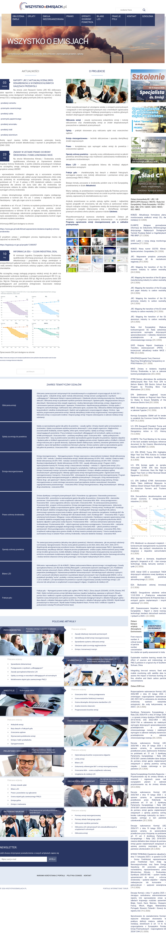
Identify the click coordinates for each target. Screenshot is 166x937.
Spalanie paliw (98, 401)
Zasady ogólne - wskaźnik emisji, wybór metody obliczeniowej (60, 396)
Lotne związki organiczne (97, 428)
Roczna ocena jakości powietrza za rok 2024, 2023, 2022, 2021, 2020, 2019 (90, 545)
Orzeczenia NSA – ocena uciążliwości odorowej (93, 770)
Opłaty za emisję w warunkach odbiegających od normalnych (34, 676)
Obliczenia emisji (18, 17)
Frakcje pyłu (116, 17)
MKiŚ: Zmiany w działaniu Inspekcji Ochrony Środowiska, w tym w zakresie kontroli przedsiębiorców (148, 371)
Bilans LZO (71, 165)
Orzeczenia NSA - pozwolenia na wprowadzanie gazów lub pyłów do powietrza (66, 498)
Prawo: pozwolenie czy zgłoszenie (23, 793)
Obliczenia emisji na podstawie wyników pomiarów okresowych (68, 401)
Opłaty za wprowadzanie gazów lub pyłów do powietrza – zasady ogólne (64, 426)
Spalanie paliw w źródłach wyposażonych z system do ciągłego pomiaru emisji (67, 440)
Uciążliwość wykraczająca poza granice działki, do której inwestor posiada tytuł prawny (69, 531)
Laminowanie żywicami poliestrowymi (51, 405)
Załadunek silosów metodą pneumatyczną (99, 398)
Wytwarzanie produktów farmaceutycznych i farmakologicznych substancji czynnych (90, 572)
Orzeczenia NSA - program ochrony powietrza (54, 505)
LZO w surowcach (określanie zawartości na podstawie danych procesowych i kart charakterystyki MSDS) (76, 575)
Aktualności (91, 185)
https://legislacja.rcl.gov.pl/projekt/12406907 (18, 245)
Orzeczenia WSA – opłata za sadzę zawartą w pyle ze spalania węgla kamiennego (86, 447)
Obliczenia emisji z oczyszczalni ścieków (52, 415)
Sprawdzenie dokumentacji (21, 664)
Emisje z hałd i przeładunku (21, 740)
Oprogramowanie (53, 545)
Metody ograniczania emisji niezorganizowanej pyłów (83, 473)
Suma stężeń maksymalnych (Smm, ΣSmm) (94, 557)
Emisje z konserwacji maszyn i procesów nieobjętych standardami (62, 470)
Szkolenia (147, 16)
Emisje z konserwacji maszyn (86, 649)
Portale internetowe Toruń (115, 888)
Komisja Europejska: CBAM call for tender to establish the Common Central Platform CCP (148, 418)
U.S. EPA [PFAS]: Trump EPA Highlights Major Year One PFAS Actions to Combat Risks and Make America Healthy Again (148, 454)
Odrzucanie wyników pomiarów (86, 823)
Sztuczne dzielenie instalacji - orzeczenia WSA (98, 534)
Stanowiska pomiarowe (107, 496)
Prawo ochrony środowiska (13, 515)
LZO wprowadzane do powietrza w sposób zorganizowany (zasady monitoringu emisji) (83, 580)
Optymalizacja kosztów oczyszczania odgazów (92, 755)
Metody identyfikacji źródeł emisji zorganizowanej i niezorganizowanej (96, 412)
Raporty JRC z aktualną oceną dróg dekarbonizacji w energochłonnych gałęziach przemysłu (33, 83)
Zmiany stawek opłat (19, 785)
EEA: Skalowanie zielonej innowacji (148, 585)
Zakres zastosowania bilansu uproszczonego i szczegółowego (93, 565)
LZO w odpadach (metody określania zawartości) (106, 577)
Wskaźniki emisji (17, 725)
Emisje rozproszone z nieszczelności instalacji (91, 456)
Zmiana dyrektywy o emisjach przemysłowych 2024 (56, 496)
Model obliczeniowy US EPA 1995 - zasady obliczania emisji (80, 463)
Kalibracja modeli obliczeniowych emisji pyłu (106, 468)
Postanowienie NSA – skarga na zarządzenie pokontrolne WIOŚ (97, 519)
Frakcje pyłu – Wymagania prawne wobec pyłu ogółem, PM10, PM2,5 (62, 591)
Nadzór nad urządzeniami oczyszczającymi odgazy (89, 410)
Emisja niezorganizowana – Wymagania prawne (55, 456)
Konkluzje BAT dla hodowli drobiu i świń (76, 515)
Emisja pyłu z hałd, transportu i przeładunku (72, 468)
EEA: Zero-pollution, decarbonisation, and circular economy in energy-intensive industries (148, 498)
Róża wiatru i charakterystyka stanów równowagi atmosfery (102, 554)
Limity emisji (79, 759)
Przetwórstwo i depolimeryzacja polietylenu (91, 405)
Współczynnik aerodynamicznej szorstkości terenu (56, 547)
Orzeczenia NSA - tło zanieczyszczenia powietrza (98, 503)
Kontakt (131, 16)
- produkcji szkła (6, 114)
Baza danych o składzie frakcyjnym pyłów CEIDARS (94, 600)
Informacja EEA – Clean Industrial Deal (35, 251)
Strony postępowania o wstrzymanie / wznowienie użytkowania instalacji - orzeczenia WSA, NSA (84, 529)
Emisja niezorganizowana (53, 17)
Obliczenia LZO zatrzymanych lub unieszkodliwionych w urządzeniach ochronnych (96, 828)
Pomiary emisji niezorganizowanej (88, 815)
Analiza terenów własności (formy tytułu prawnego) (57, 557)
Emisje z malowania (18, 804)
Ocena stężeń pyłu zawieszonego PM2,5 (26, 797)
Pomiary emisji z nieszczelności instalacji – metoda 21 (78, 465)
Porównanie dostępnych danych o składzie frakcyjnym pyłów (100, 598)
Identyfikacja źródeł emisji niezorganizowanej (92, 638)
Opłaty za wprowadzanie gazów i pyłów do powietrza (70, 507)
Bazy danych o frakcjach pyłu (22, 728)
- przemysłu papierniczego (10, 119)
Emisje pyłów (16, 800)
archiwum (30, 372)
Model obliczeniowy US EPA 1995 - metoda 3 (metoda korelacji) (60, 461)
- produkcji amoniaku (8, 124)
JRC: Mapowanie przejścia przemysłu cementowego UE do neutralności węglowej (148, 259)
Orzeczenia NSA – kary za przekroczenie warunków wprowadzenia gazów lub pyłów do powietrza (73, 438)
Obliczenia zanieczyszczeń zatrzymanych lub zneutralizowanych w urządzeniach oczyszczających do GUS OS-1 (78, 393)
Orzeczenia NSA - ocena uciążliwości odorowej (64, 500)
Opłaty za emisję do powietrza (14, 437)
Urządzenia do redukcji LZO (98, 582)
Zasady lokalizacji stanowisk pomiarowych (91, 634)
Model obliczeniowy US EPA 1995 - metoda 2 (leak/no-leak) (101, 458)
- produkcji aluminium (8, 135)
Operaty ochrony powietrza (87, 19)
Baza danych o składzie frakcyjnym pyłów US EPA (55, 600)
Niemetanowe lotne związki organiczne (61, 403)
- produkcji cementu (8, 103)
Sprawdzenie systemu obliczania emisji (89, 642)
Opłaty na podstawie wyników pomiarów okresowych (66, 428)
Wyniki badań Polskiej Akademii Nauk (74, 603)
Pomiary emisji (97, 507)
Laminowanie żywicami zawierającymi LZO (97, 568)
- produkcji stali (6, 130)
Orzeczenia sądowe (18, 732)
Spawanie (70, 405)
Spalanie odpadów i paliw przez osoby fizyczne (54, 522)
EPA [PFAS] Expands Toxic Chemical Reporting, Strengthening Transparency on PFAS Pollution (148, 360)
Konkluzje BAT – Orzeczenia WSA (104, 515)
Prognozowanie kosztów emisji (86, 710)
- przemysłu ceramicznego (10, 108)
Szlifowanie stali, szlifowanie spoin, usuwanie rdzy (78, 408)
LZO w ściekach (43, 580)
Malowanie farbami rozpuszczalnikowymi (65, 398)
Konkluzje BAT (109, 507)
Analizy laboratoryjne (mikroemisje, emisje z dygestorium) (99, 403)
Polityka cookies (74, 876)
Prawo (70, 16)
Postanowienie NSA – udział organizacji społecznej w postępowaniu (75, 524)
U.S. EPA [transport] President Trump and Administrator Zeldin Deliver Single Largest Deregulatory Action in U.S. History (148, 428)
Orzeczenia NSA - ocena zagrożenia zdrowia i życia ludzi (58, 503)
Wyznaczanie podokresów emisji (23, 736)
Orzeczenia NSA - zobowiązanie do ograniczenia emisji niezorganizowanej (89, 475)
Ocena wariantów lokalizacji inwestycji (89, 698)
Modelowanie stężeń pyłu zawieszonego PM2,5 (94, 547)
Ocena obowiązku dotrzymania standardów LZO (93, 702)
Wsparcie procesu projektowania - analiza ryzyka (82, 550)
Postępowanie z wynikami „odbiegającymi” (27, 668)
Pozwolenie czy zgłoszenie (87, 496)
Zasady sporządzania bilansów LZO (24, 672)
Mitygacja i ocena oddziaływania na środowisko (75, 517)
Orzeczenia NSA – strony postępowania (90, 694)
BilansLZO (100, 17)
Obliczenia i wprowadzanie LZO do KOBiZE (53, 565)
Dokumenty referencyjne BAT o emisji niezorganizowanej (96, 766)
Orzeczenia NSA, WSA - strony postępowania (99, 500)
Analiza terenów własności (85, 706)
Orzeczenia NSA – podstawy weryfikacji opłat (70, 435)
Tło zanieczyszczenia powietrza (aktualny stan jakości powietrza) (61, 542)
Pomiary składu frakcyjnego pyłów (88, 819)
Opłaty (31, 16)
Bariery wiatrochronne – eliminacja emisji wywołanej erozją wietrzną (86, 480)
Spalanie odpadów (118, 438)
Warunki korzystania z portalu (51, 876)
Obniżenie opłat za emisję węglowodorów (90, 645)
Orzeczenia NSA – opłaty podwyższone (103, 435)
